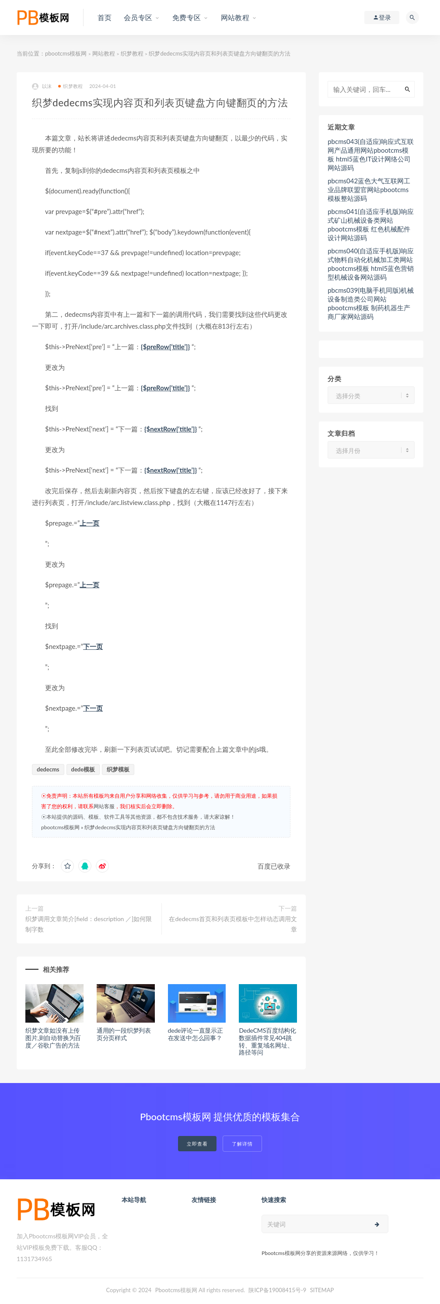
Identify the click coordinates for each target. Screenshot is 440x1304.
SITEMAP (322, 1289)
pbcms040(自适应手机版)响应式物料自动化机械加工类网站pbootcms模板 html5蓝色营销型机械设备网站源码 (371, 264)
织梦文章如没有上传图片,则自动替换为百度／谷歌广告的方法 (53, 1038)
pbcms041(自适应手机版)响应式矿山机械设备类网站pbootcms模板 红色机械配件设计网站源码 (371, 224)
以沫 (42, 86)
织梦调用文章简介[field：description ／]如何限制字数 (88, 924)
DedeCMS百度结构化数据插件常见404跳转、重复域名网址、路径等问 (267, 1041)
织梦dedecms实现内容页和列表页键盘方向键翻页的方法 (149, 827)
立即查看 (197, 1143)
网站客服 (104, 806)
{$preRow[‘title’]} (165, 347)
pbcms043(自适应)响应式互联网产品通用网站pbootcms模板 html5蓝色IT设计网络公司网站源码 (371, 154)
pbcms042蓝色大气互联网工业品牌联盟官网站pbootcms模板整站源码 (369, 189)
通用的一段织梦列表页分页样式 (124, 1034)
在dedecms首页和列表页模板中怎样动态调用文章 (233, 924)
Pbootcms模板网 (176, 1289)
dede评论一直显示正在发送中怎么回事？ (195, 1034)
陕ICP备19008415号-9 (277, 1289)
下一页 (93, 646)
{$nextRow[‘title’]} (170, 429)
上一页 (89, 523)
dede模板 (83, 769)
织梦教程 (132, 53)
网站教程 (103, 53)
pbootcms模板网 (66, 53)
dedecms (48, 769)
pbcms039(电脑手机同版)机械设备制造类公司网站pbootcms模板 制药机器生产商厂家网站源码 (371, 303)
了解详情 (242, 1143)
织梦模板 (118, 769)
